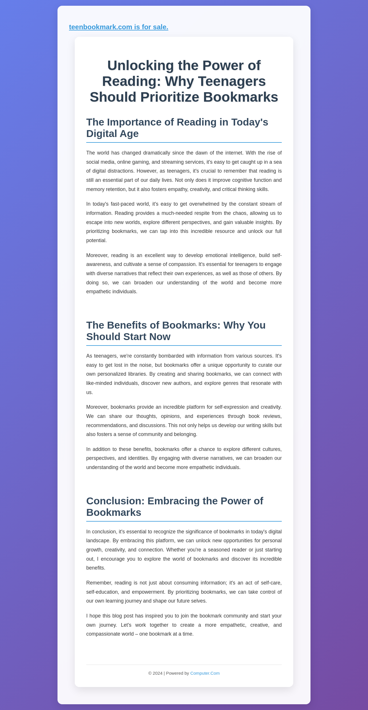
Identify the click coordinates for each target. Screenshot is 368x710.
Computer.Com (205, 673)
